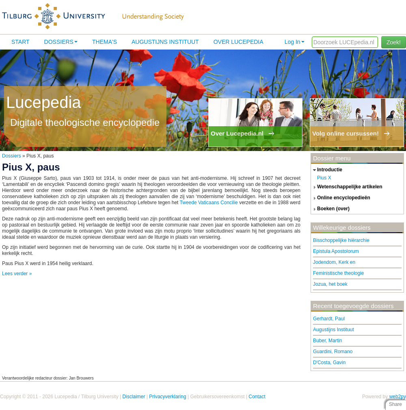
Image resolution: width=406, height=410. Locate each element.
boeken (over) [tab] (330, 209)
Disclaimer (133, 396)
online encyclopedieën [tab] (340, 198)
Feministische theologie (338, 273)
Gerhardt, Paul (329, 319)
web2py (397, 396)
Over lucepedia (238, 42)
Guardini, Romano (332, 351)
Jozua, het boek (330, 284)
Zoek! (394, 42)
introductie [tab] (326, 170)
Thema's (104, 42)
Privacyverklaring (167, 396)
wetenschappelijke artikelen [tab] (346, 187)
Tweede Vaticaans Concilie (209, 202)
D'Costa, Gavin (329, 362)
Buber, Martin (327, 340)
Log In (294, 42)
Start (20, 42)
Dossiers (61, 42)
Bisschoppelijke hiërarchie (341, 240)
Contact (256, 396)
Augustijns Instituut (165, 42)
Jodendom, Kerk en (334, 262)
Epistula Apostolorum (336, 251)
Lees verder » (17, 273)
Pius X (324, 178)
